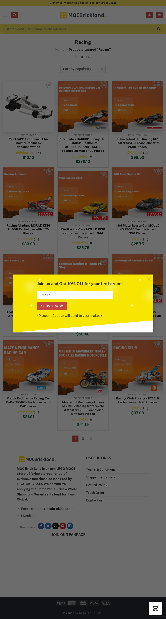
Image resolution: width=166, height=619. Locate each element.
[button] (155, 608)
